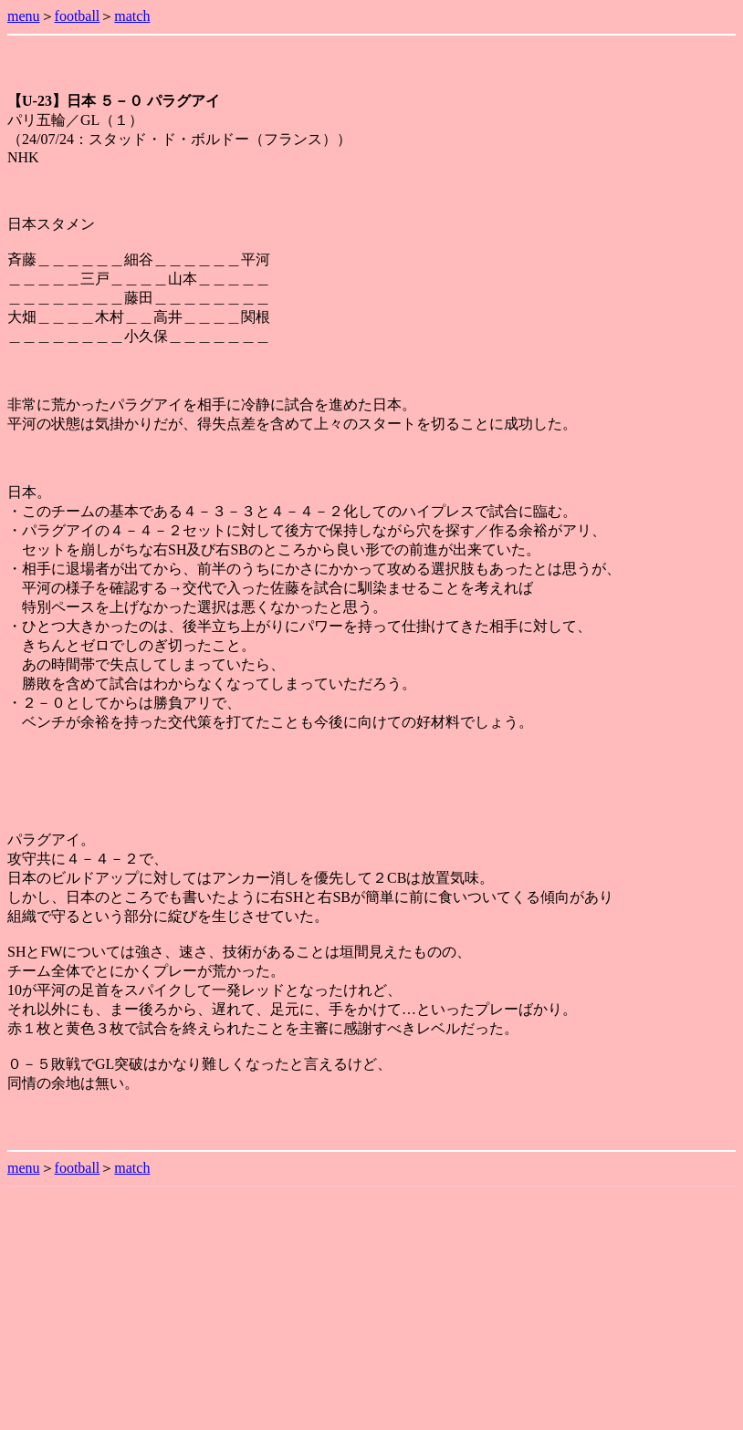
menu (23, 16)
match (132, 16)
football (77, 16)
